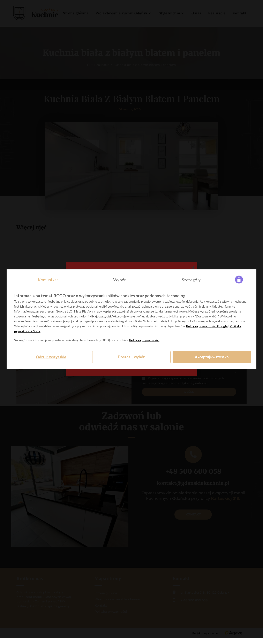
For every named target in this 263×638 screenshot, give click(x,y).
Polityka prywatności (144, 340)
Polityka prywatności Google (207, 326)
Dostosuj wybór (131, 357)
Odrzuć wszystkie (51, 357)
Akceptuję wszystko (212, 357)
